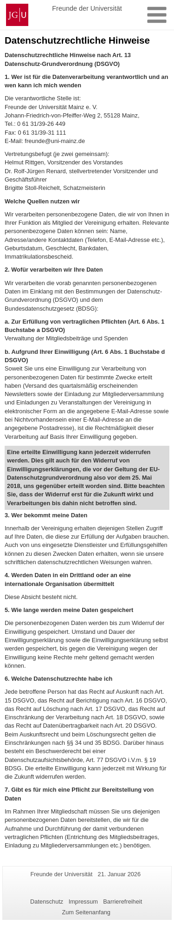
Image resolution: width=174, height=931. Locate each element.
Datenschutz (46, 901)
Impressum (83, 901)
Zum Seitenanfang (86, 912)
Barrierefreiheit (122, 901)
